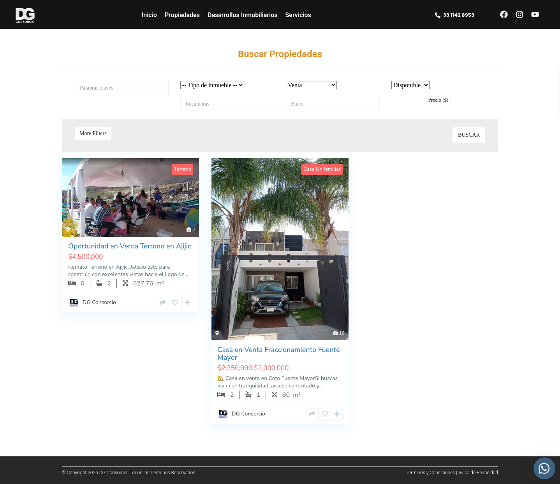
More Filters (93, 133)
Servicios (298, 15)
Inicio (149, 15)
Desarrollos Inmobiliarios (243, 15)
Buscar (469, 135)
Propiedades (182, 15)
